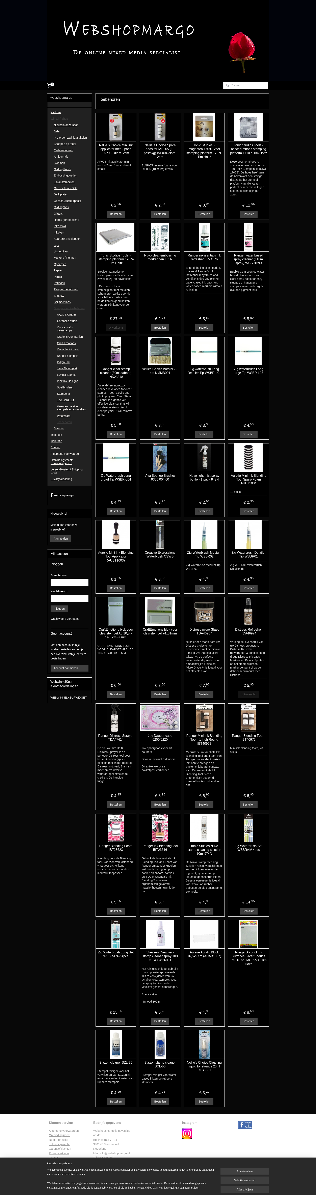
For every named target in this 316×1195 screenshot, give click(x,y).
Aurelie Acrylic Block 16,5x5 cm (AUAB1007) (204, 954)
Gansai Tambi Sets (65, 188)
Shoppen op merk (65, 143)
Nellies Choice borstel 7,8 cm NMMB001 (160, 371)
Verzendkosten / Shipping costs (67, 471)
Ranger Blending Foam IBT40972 (248, 737)
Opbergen (60, 264)
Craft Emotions (66, 343)
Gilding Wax (61, 207)
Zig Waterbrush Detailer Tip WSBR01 (248, 554)
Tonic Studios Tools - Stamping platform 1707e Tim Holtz (116, 259)
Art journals (61, 156)
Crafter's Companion (70, 336)
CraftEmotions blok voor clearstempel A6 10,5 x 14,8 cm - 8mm (116, 633)
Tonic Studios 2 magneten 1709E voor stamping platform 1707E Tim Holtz (204, 151)
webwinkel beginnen (167, 1187)
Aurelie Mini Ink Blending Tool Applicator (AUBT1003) (115, 556)
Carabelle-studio (67, 321)
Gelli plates (61, 194)
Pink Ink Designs (67, 381)
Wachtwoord (59, 591)
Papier (58, 270)
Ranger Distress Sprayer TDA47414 (115, 737)
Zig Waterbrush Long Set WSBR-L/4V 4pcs (116, 954)
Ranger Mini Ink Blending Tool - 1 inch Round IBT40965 (204, 739)
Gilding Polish (62, 169)
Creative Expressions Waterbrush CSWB (160, 554)
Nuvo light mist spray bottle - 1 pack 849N (204, 477)
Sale (56, 131)
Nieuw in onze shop (66, 125)
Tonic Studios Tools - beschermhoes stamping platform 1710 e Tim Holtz (248, 149)
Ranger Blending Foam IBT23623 (115, 847)
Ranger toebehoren (66, 289)
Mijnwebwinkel (198, 1187)
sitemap (146, 1187)
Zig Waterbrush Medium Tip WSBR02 (204, 554)
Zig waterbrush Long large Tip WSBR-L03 (248, 371)
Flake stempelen (64, 182)
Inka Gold (60, 226)
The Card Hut (65, 400)
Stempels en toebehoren (69, 308)
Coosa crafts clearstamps (65, 329)
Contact (55, 447)
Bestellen (116, 214)
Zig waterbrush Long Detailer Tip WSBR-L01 (204, 371)
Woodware (64, 415)
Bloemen (59, 163)
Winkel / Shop (59, 118)
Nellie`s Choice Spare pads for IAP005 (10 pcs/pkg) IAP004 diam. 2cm (160, 151)
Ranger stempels (67, 355)
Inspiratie (56, 434)
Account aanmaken (66, 668)
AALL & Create (66, 314)
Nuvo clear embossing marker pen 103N (160, 257)
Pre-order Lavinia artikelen (70, 137)
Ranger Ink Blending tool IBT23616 (160, 847)
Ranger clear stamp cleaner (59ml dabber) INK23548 (116, 372)
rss (153, 1187)
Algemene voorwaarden (65, 453)
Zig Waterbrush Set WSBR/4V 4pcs (248, 847)
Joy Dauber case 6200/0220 (160, 737)
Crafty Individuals (68, 349)
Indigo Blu (63, 362)
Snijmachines (62, 302)
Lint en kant (61, 251)
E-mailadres (59, 575)
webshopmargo (62, 495)
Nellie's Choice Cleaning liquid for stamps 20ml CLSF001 (204, 1066)
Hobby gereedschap (66, 219)
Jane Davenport (67, 368)
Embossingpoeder (65, 175)
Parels (58, 276)
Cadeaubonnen (63, 150)
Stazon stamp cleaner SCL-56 (160, 1064)
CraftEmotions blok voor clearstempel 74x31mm (160, 631)
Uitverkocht (116, 327)
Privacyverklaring (61, 479)
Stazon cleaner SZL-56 (115, 1062)
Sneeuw (59, 295)
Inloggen (59, 608)
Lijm (56, 245)
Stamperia (63, 393)
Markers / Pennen (65, 257)
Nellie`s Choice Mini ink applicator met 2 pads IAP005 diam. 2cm (115, 149)
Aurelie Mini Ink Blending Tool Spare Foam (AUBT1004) (248, 479)
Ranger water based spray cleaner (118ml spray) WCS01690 (248, 259)
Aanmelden (61, 538)
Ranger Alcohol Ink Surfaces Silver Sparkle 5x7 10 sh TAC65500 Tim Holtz (248, 958)
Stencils (59, 428)
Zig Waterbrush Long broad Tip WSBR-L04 (116, 477)
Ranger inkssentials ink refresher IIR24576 (204, 257)
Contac (53, 1157)
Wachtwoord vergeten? (65, 618)
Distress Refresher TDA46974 (248, 631)
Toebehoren (64, 422)
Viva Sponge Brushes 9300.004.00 (160, 477)
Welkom (56, 112)
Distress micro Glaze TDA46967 (204, 631)
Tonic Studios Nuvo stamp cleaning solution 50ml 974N (204, 849)
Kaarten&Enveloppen (67, 238)
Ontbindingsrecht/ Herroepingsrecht (62, 461)
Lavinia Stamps (66, 374)
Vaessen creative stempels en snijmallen (71, 408)
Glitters (58, 213)
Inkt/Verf (59, 232)
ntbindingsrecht (60, 1135)
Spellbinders (65, 387)
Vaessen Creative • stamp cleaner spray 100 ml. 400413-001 (160, 956)
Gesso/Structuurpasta (67, 200)
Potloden (59, 283)
